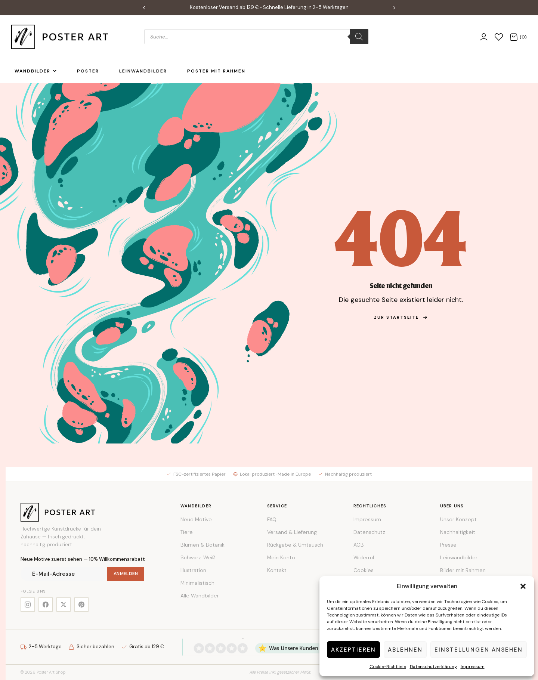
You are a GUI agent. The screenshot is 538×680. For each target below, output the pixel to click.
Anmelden (126, 574)
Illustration (193, 570)
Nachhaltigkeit (457, 532)
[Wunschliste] (498, 36)
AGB (358, 544)
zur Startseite (401, 317)
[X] (63, 604)
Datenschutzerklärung (433, 667)
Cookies (363, 570)
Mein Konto (281, 557)
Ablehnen (405, 649)
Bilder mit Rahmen (463, 570)
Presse (448, 544)
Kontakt (277, 570)
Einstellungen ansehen (479, 649)
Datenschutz (369, 532)
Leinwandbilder (458, 557)
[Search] (359, 36)
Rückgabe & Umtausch (295, 544)
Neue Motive (196, 519)
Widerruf (363, 557)
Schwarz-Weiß (197, 557)
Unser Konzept (458, 519)
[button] (523, 586)
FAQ (271, 519)
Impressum (473, 667)
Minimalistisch (197, 582)
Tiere (186, 532)
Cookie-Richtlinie (388, 667)
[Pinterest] (81, 604)
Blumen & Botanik (202, 544)
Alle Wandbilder (199, 595)
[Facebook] (45, 604)
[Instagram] (28, 604)
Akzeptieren (353, 649)
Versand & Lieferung (292, 532)
